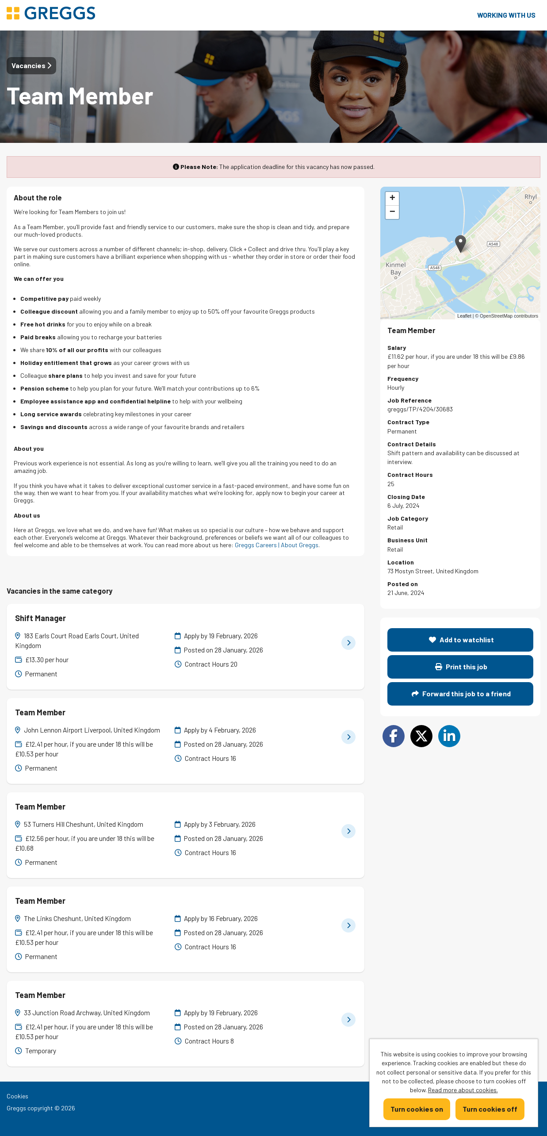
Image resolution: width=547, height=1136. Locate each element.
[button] (460, 244)
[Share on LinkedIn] (449, 736)
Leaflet (464, 316)
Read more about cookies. (463, 1090)
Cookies (17, 1096)
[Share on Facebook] (394, 736)
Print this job (461, 666)
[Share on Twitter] (421, 736)
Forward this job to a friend (461, 693)
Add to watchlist (461, 639)
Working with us (506, 15)
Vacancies (31, 65)
